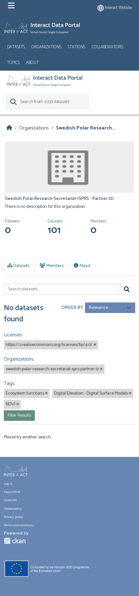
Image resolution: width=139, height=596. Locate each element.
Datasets (16, 47)
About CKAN (12, 492)
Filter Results (19, 415)
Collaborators (107, 47)
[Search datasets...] (61, 289)
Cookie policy (13, 509)
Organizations (46, 47)
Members (52, 266)
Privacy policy (13, 517)
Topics (13, 62)
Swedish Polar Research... (86, 128)
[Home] (9, 128)
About (32, 62)
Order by (72, 307)
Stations (76, 47)
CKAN (15, 540)
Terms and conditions (19, 525)
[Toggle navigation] (11, 6)
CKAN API (10, 500)
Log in (8, 484)
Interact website (114, 7)
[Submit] (127, 289)
